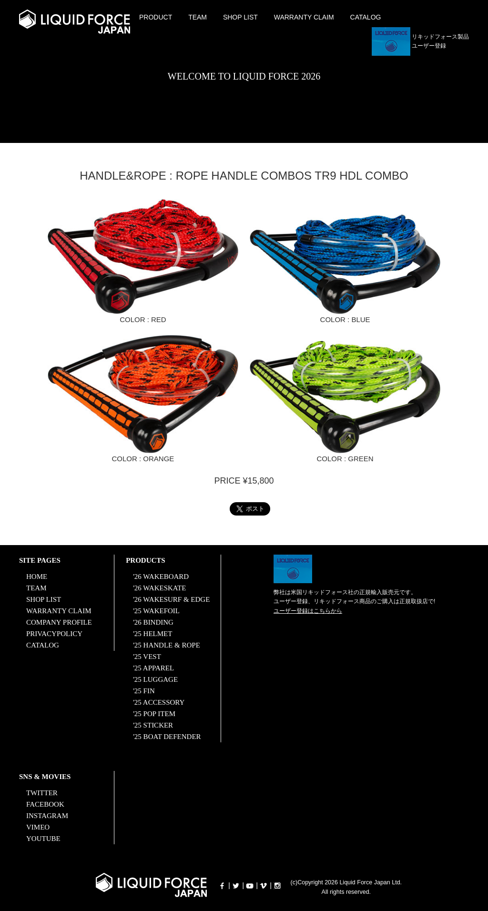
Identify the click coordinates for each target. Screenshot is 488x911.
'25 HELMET (152, 634)
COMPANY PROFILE (59, 622)
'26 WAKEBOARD (161, 576)
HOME (36, 576)
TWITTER (42, 793)
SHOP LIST (240, 17)
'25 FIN (144, 691)
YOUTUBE (43, 838)
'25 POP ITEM (154, 714)
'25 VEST (147, 656)
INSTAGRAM (47, 816)
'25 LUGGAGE (155, 679)
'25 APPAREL (153, 668)
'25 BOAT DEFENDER (167, 736)
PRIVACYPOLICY (54, 634)
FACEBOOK (45, 804)
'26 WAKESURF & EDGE (171, 599)
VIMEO (38, 827)
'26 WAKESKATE (159, 588)
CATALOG (365, 17)
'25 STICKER (153, 725)
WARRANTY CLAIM (304, 17)
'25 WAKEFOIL (156, 611)
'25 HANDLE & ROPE (166, 645)
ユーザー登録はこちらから (308, 610)
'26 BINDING (153, 622)
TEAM (197, 17)
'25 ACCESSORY (158, 702)
